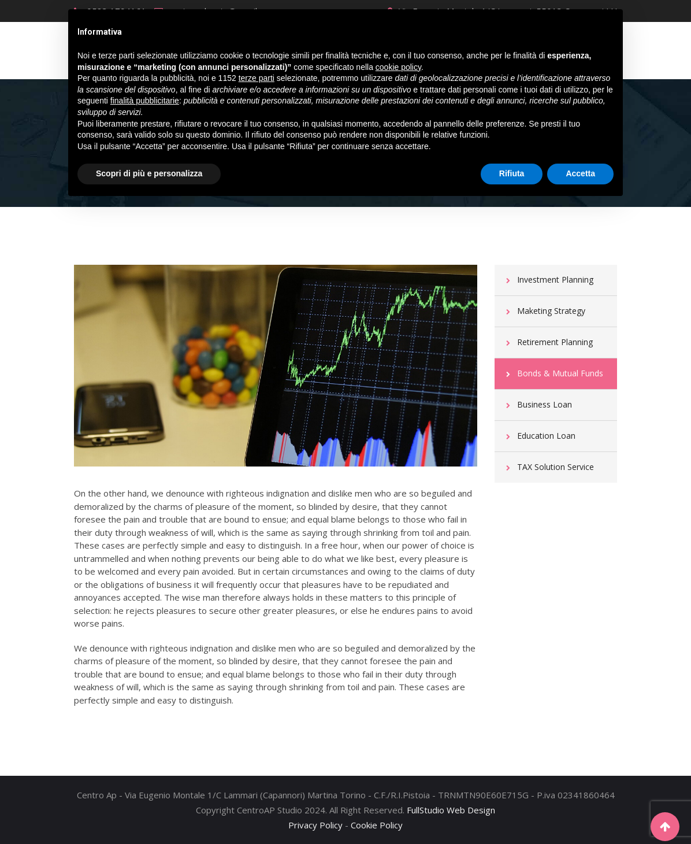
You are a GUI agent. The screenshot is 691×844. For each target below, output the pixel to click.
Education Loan (546, 435)
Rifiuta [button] (512, 173)
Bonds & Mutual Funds (560, 373)
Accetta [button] (580, 173)
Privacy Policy (315, 825)
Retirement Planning (555, 341)
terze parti (256, 78)
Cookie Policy (377, 825)
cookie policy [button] (398, 67)
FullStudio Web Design (451, 810)
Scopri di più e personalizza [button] (149, 173)
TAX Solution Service (555, 466)
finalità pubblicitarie (144, 100)
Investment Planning (555, 279)
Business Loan (544, 404)
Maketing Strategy (551, 310)
